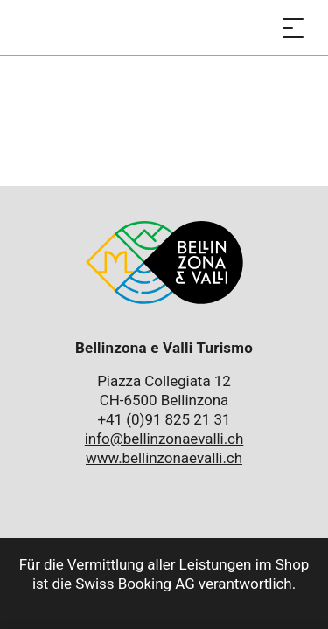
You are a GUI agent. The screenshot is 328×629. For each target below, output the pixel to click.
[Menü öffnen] (293, 27)
